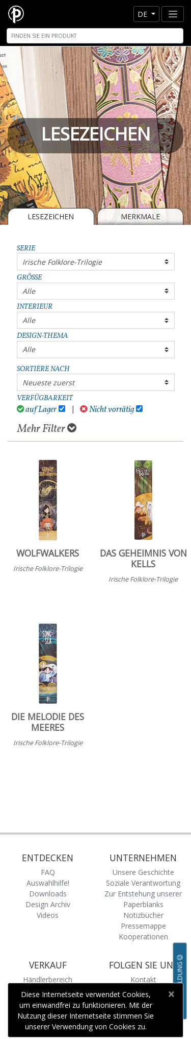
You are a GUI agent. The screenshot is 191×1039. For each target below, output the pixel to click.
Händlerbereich (47, 979)
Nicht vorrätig (107, 409)
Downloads (48, 893)
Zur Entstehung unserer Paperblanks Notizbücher (143, 904)
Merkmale (140, 216)
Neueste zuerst (48, 382)
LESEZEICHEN (51, 216)
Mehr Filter (46, 429)
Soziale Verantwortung (143, 883)
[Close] (171, 994)
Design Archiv (47, 904)
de (143, 14)
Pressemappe (143, 926)
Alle (28, 291)
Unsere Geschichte (143, 872)
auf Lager (37, 409)
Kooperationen (143, 936)
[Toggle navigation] (172, 14)
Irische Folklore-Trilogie (62, 262)
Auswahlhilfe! (47, 883)
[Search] (95, 35)
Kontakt (143, 979)
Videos (48, 915)
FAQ (48, 872)
